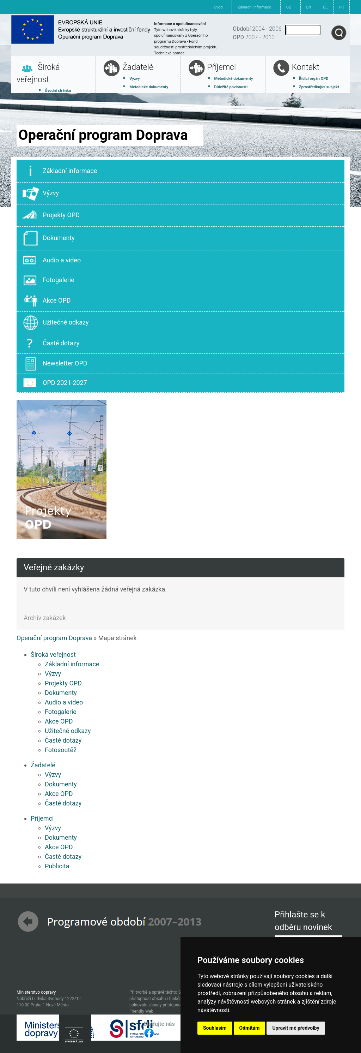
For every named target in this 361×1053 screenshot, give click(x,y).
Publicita (57, 866)
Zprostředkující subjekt (319, 87)
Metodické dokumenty (148, 87)
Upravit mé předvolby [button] (295, 1028)
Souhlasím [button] (215, 1028)
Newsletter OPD (54, 364)
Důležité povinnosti (231, 87)
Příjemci (221, 67)
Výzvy (134, 78)
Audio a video (51, 260)
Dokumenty (48, 238)
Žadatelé (137, 67)
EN (308, 7)
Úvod (218, 7)
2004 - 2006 (257, 28)
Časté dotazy (50, 344)
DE (325, 7)
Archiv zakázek (45, 617)
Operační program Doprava (54, 638)
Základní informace (254, 7)
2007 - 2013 (254, 37)
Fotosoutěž (61, 750)
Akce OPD (46, 301)
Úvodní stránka (58, 90)
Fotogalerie (48, 280)
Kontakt (305, 67)
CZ (288, 7)
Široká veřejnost (53, 654)
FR (341, 7)
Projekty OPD (51, 215)
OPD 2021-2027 (54, 383)
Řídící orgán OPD (314, 78)
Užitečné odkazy (55, 323)
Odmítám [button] (249, 1028)
